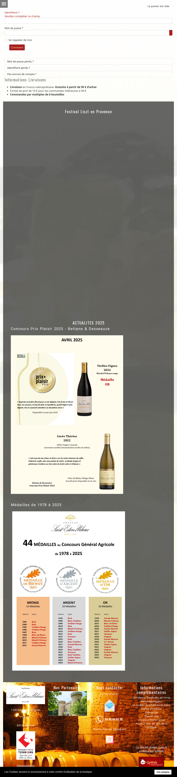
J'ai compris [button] (162, 772)
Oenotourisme (26, 765)
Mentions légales (151, 701)
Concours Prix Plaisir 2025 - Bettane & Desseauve (60, 329)
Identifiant (22, 14)
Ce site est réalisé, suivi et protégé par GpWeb (151, 749)
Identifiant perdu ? (18, 67)
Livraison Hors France (151, 720)
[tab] (52, 741)
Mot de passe (14, 28)
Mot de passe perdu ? (20, 61)
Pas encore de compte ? (21, 74)
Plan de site (151, 716)
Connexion (17, 47)
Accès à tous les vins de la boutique (151, 725)
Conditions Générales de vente (151, 697)
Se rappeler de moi (20, 40)
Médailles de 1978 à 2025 (36, 505)
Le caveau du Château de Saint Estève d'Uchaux (151, 706)
